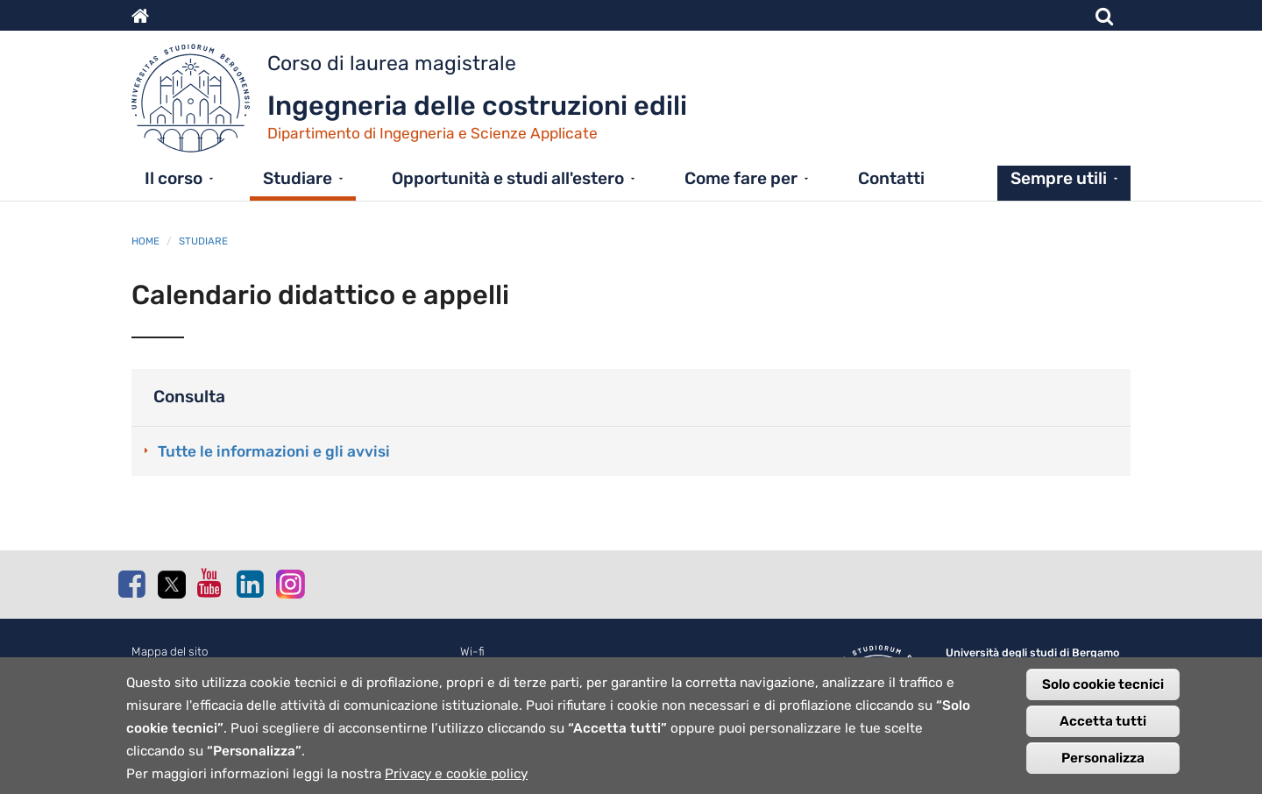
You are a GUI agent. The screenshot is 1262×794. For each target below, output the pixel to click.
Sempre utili (1058, 178)
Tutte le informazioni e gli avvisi (274, 451)
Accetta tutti (1103, 726)
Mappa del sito (170, 651)
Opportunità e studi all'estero (508, 178)
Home (145, 241)
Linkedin (249, 583)
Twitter (171, 584)
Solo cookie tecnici (1103, 690)
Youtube (210, 582)
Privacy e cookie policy (456, 779)
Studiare (297, 178)
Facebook (131, 583)
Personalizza (1103, 763)
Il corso (173, 178)
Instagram (289, 583)
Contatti (891, 178)
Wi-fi (472, 651)
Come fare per (741, 178)
